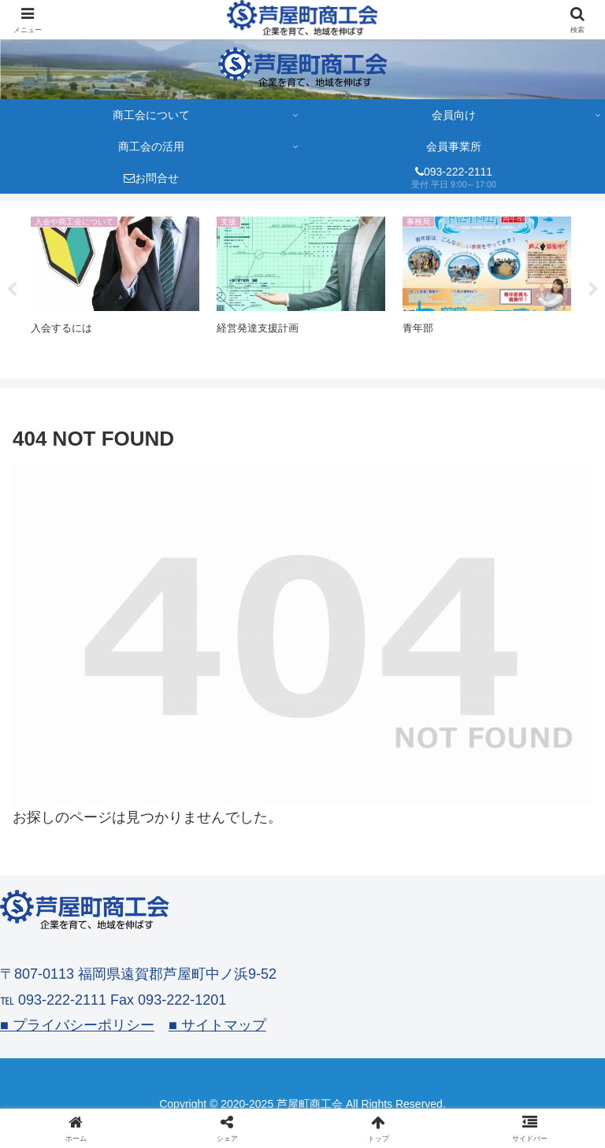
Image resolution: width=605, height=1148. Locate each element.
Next (593, 290)
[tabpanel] (115, 287)
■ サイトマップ (217, 1025)
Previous (12, 290)
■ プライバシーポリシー (77, 1025)
